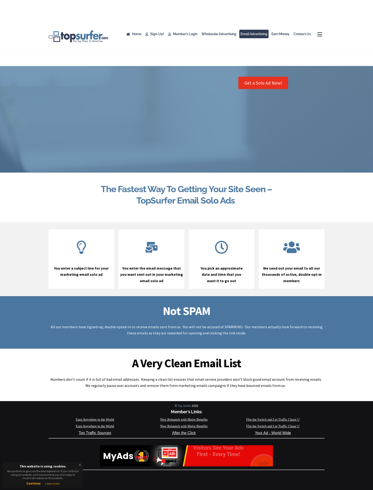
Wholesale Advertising (218, 34)
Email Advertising (253, 34)
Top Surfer (184, 406)
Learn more (52, 483)
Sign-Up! (154, 34)
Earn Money (280, 34)
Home (133, 34)
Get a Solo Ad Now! (263, 83)
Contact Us (302, 34)
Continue (33, 483)
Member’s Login (182, 34)
